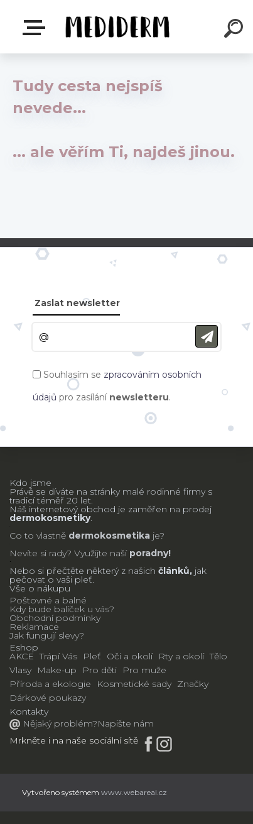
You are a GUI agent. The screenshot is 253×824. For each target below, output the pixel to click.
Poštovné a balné (48, 600)
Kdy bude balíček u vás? (61, 609)
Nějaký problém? (58, 723)
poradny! (149, 553)
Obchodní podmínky (54, 617)
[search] (235, 30)
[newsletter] (206, 337)
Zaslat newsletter (77, 303)
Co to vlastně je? (86, 535)
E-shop (36, 27)
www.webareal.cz (134, 792)
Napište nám (125, 723)
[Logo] (116, 27)
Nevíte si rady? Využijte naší (68, 553)
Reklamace (34, 626)
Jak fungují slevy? (46, 635)
